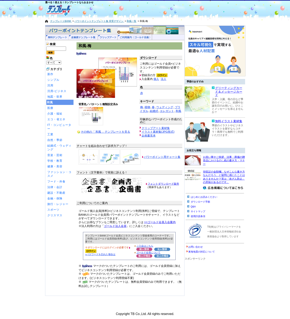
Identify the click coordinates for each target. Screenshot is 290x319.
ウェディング (164, 107)
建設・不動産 (56, 192)
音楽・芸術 (54, 155)
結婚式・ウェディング (59, 147)
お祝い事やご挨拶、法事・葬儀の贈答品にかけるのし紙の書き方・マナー (224, 160)
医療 (50, 108)
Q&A (193, 206)
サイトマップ (198, 211)
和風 (50, 102)
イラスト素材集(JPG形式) (158, 131)
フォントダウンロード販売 (163, 183)
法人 (163, 79)
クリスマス (54, 215)
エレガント (167, 111)
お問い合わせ (195, 246)
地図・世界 (54, 96)
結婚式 (154, 111)
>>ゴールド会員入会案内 (160, 222)
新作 (50, 74)
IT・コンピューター (59, 126)
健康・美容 (54, 166)
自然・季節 (54, 140)
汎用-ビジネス (57, 91)
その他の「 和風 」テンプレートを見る (105, 131)
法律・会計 (54, 187)
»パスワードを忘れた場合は (100, 254)
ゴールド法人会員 (115, 226)
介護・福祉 (54, 113)
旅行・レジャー (57, 204)
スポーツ (53, 209)
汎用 (50, 85)
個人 (156, 79)
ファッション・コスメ (59, 173)
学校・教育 (54, 160)
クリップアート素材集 (156, 128)
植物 (147, 107)
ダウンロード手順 (200, 201)
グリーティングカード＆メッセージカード (228, 91)
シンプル (53, 79)
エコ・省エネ (56, 119)
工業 (50, 134)
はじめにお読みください (204, 197)
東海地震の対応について (201, 251)
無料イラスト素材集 (228, 121)
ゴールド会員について (148, 252)
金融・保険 (54, 198)
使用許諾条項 (198, 216)
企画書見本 (149, 135)
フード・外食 (56, 181)
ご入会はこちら (144, 245)
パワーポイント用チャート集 (162, 156)
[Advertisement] (131, 10)
